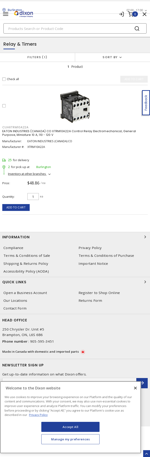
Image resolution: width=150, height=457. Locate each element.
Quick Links (75, 281)
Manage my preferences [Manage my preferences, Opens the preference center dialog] (70, 439)
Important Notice (93, 263)
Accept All (71, 427)
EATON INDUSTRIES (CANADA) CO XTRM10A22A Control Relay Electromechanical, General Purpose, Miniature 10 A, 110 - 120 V (69, 133)
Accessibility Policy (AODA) (26, 271)
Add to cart (16, 207)
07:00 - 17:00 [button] (134, 10)
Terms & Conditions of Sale (26, 255)
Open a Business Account (25, 293)
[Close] (135, 388)
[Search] (75, 28)
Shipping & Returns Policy (25, 263)
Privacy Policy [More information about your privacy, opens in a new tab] (38, 415)
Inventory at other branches (27, 174)
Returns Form (90, 300)
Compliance (13, 248)
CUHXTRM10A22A (15, 127)
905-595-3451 (42, 341)
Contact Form (14, 308)
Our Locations (15, 300)
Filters (37, 57)
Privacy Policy (90, 248)
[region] (70, 417)
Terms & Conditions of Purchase (106, 255)
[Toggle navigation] (5, 14)
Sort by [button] (110, 57)
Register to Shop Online (99, 293)
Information (75, 236)
